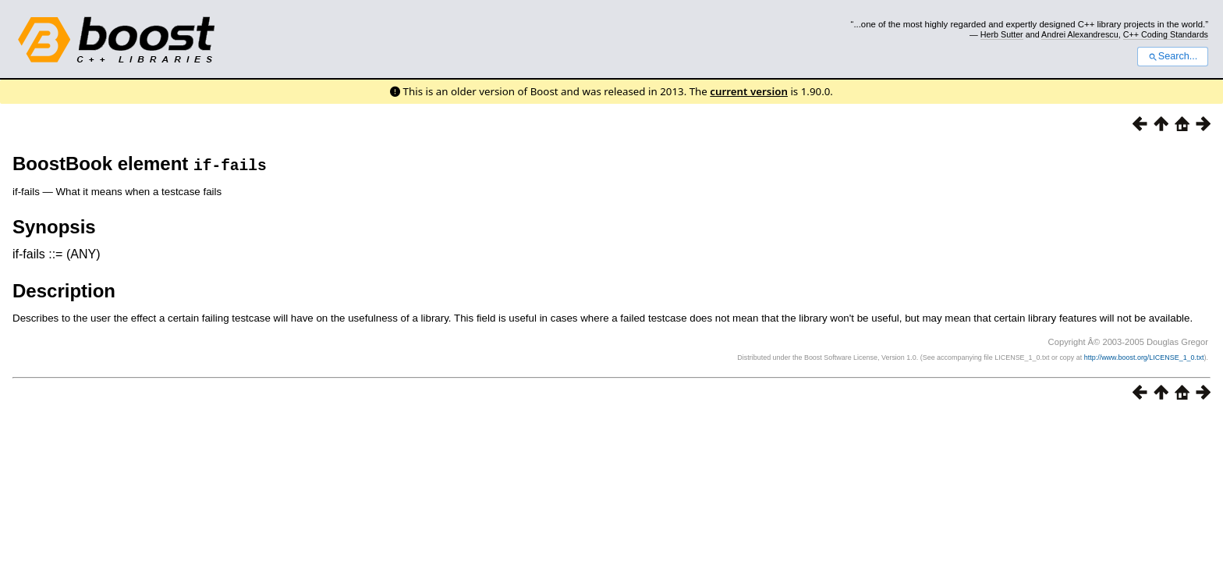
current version (749, 91)
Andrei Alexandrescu (1079, 34)
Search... (1172, 56)
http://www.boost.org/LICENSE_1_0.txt (1144, 357)
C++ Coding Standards (1165, 34)
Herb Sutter (1001, 34)
